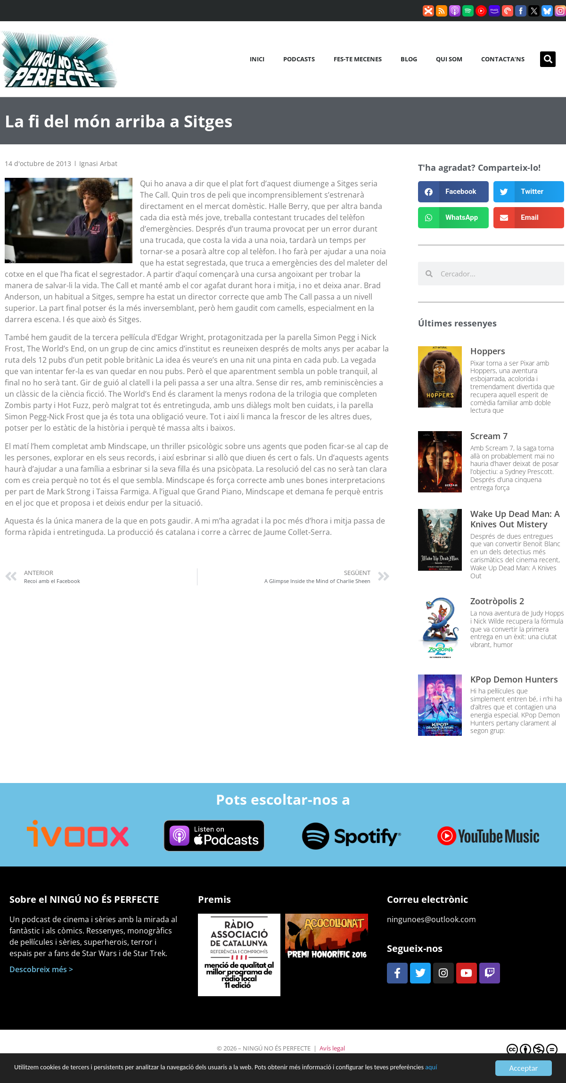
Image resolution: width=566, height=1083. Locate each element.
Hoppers (487, 351)
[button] (548, 59)
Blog (409, 59)
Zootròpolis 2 (497, 601)
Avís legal (332, 1048)
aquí (63, 1073)
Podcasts (299, 59)
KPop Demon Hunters (514, 679)
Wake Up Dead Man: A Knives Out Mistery (515, 519)
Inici (257, 59)
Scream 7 (489, 436)
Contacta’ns (503, 59)
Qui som (449, 59)
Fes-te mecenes (358, 59)
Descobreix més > (41, 969)
